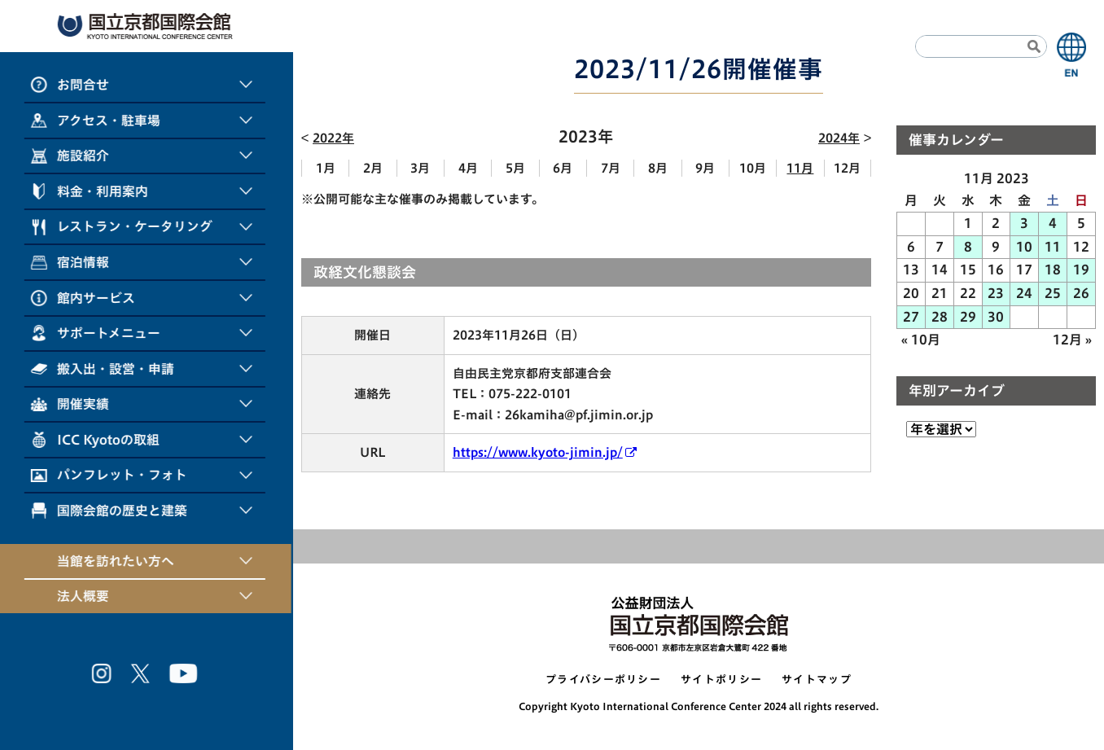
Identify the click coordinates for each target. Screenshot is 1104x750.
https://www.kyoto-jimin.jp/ (538, 452)
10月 (752, 168)
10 (1024, 246)
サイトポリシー (721, 679)
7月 (610, 168)
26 (1081, 293)
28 (939, 316)
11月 (799, 168)
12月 (847, 168)
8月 (658, 168)
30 (996, 316)
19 (1081, 269)
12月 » (1072, 339)
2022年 (333, 138)
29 (968, 316)
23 (996, 293)
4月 (468, 168)
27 (911, 316)
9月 (705, 168)
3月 (420, 168)
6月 (562, 168)
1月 (325, 168)
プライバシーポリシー (603, 679)
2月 (373, 168)
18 (1053, 269)
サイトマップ (817, 679)
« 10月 (920, 339)
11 (1053, 246)
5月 (515, 168)
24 (1024, 293)
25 (1053, 293)
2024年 (839, 138)
